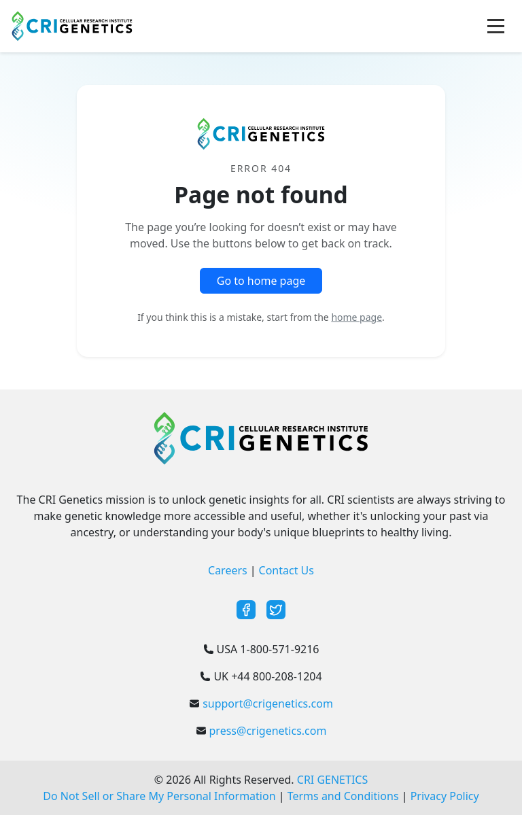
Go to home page (261, 280)
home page (356, 317)
